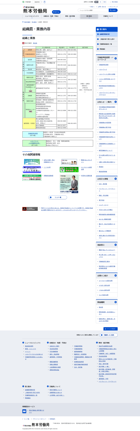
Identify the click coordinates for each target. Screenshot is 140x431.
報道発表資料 (29, 346)
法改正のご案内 (54, 346)
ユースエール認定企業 (105, 281)
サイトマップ (113, 6)
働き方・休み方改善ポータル (107, 225)
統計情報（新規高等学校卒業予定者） (107, 375)
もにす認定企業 (103, 295)
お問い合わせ (102, 6)
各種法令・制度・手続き (58, 343)
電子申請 (101, 200)
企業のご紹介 (107, 276)
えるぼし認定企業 (104, 285)
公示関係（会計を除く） (57, 395)
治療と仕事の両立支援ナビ (107, 162)
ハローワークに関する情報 (107, 74)
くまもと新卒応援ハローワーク (107, 80)
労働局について (55, 386)
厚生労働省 (115, 2)
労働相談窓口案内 (104, 261)
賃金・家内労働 (103, 363)
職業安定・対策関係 (80, 354)
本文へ (92, 6)
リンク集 (26, 418)
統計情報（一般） (104, 366)
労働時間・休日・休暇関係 (107, 353)
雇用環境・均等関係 (56, 357)
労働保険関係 (78, 349)
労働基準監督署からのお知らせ (34, 358)
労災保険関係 (54, 351)
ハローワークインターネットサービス (107, 93)
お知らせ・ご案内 (107, 102)
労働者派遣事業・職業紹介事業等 (83, 358)
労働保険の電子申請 (105, 127)
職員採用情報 (103, 171)
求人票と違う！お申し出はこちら (107, 256)
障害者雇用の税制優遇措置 (107, 214)
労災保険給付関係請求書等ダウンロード (107, 108)
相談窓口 (107, 245)
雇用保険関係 (78, 351)
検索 (114, 10)
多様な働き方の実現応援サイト (107, 236)
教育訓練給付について (105, 150)
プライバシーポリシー (39, 418)
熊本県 (101, 307)
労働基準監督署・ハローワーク (107, 59)
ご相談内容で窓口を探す (107, 39)
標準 (96, 2)
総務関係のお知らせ (56, 392)
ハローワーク (103, 69)
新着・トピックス (30, 349)
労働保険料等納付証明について (107, 138)
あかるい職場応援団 (105, 219)
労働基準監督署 (33, 133)
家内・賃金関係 (54, 354)
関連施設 (102, 49)
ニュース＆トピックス (33, 343)
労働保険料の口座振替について (107, 145)
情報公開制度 (54, 364)
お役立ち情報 (107, 179)
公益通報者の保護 (55, 367)
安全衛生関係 (54, 349)
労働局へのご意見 (109, 335)
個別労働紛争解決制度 (81, 364)
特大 (105, 2)
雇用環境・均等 (103, 378)
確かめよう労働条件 (105, 231)
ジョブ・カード (103, 205)
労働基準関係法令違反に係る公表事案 (107, 350)
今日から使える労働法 (105, 210)
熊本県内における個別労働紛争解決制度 (107, 267)
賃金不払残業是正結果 (105, 346)
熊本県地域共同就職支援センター (107, 87)
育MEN (101, 167)
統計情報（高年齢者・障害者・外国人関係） (107, 370)
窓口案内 (103, 29)
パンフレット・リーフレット (107, 190)
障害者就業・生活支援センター (107, 313)
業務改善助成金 (54, 370)
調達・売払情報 (103, 195)
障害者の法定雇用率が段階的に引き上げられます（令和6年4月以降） (107, 116)
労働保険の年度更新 (105, 122)
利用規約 (52, 418)
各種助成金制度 (79, 361)
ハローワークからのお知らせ (34, 354)
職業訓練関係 (54, 361)
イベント (28, 351)
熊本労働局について (56, 389)
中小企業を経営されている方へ (107, 156)
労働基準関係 (78, 346)
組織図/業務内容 (105, 34)
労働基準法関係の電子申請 (107, 132)
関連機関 (107, 302)
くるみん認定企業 (104, 290)
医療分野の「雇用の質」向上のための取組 (107, 320)
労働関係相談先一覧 (106, 44)
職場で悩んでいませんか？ (107, 250)
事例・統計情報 (104, 343)
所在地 (35, 43)
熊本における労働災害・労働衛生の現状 (107, 360)
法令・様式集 (103, 184)
